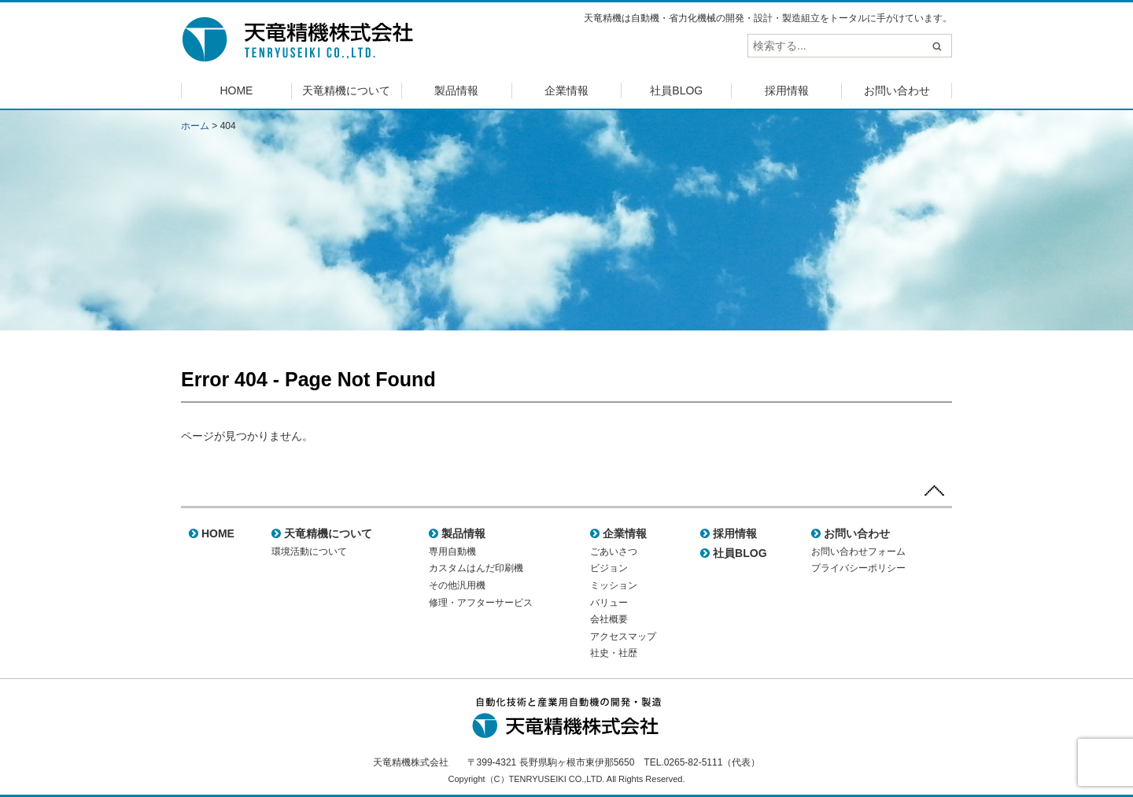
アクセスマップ (623, 636)
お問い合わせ (897, 90)
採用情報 (787, 90)
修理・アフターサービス (481, 602)
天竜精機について (346, 90)
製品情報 (456, 90)
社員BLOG (676, 90)
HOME (236, 90)
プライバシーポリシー (858, 568)
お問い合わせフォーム (858, 551)
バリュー (609, 602)
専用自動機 (452, 551)
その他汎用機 (457, 585)
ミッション (613, 585)
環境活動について (309, 551)
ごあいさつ (613, 551)
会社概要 (609, 619)
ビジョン (609, 568)
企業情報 (566, 90)
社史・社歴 (613, 653)
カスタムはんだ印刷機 (476, 568)
